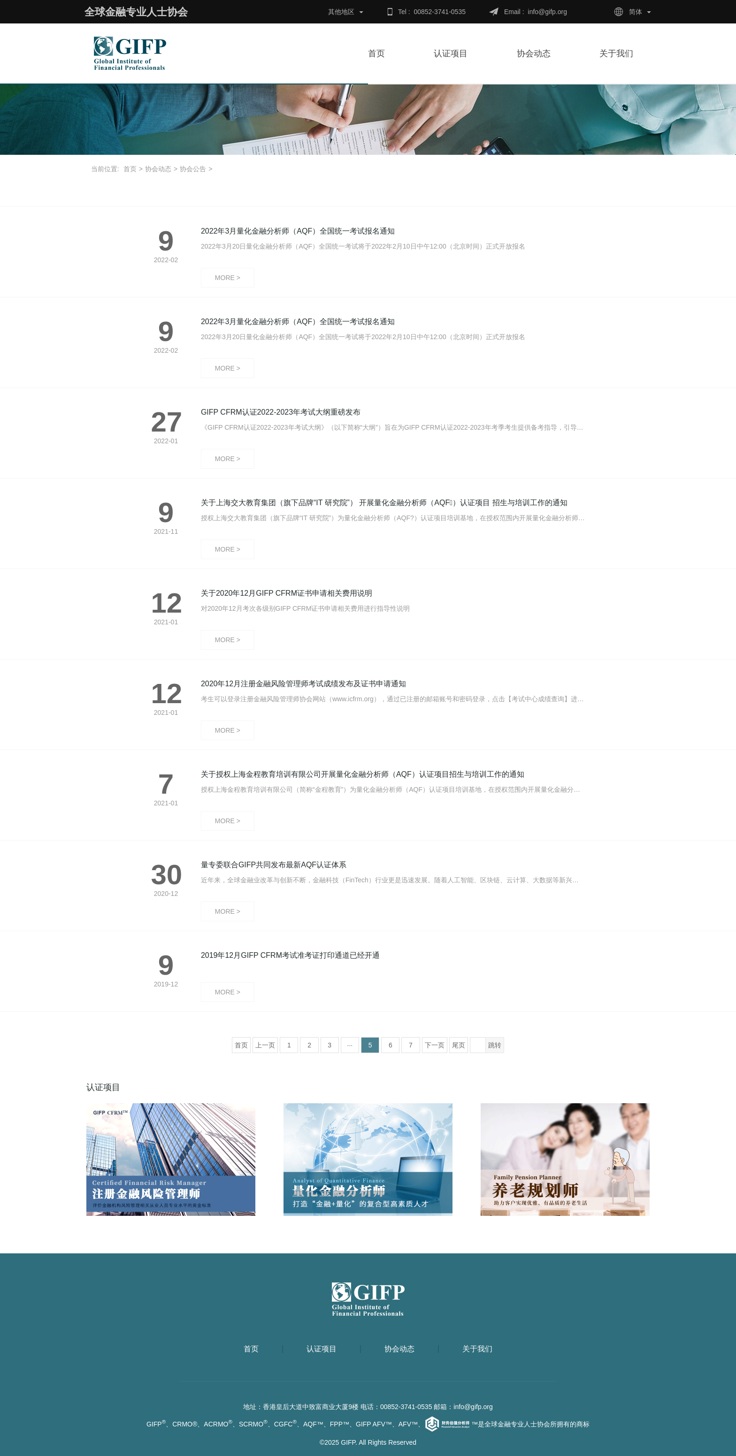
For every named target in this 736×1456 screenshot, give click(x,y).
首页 (376, 53)
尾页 (458, 1045)
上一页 (265, 1045)
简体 (635, 11)
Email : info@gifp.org (535, 11)
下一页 (435, 1045)
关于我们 (621, 53)
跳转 (494, 1045)
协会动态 (538, 53)
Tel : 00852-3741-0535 (432, 11)
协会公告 (193, 169)
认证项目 (451, 53)
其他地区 (341, 11)
